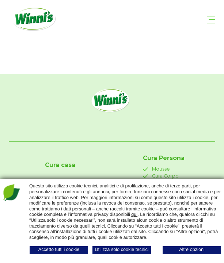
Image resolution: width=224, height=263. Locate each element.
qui (134, 214)
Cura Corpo (161, 176)
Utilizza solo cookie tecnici (122, 249)
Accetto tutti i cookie (59, 249)
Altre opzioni (192, 249)
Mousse (156, 169)
